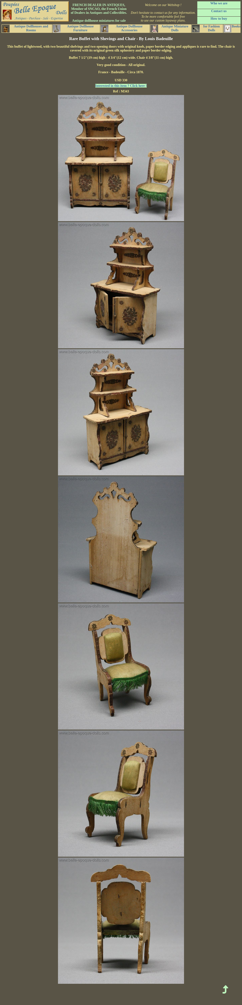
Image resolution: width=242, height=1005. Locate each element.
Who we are (218, 3)
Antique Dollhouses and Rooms (25, 28)
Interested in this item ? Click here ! (121, 86)
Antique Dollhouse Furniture (73, 28)
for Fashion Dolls (206, 28)
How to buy (219, 18)
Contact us (219, 11)
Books (232, 28)
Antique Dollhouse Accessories (122, 28)
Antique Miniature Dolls (169, 28)
